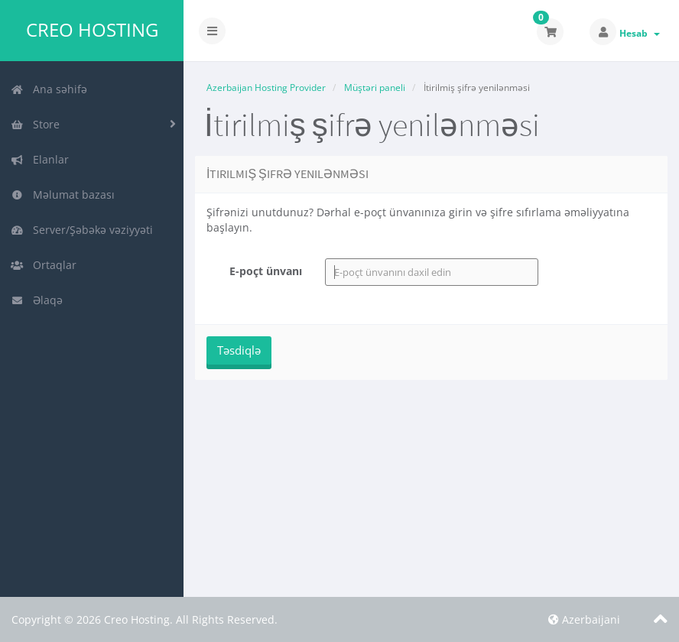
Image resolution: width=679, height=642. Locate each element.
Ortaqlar (43, 265)
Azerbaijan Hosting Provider (266, 87)
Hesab (639, 33)
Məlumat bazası (63, 194)
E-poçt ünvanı (265, 271)
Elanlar (40, 159)
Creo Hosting (92, 30)
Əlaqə (37, 300)
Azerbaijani (584, 619)
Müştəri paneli (374, 87)
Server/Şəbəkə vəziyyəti (82, 229)
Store (35, 124)
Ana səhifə (49, 89)
